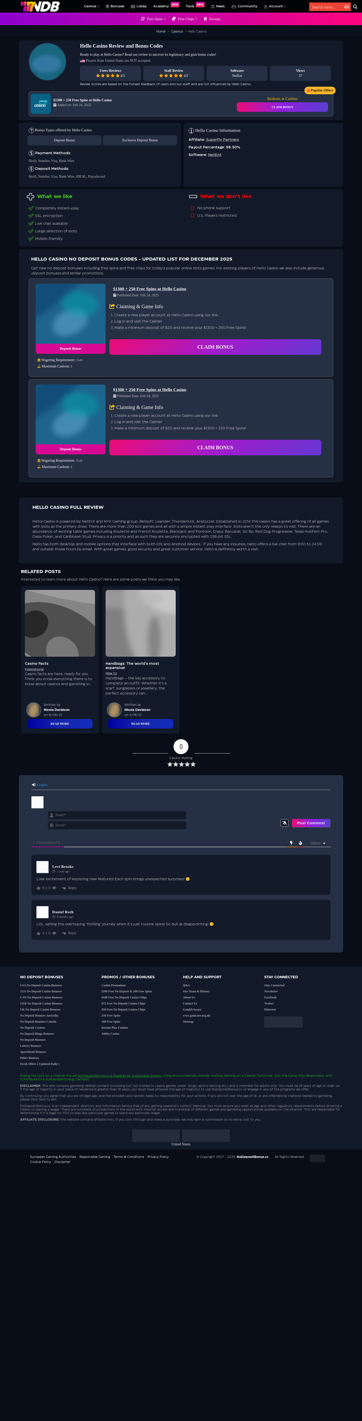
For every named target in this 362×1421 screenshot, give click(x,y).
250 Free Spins (111, 1015)
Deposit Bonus (64, 140)
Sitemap (188, 1021)
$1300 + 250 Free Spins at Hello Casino (82, 100)
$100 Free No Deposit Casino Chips (124, 997)
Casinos (91, 6)
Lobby (142, 6)
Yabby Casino (110, 1033)
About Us (189, 997)
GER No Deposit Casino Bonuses (41, 1003)
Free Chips (187, 19)
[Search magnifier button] (355, 7)
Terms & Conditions (129, 1156)
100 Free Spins (111, 1021)
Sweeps (215, 19)
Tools (195, 5)
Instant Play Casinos (115, 1027)
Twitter (269, 1003)
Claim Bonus (215, 347)
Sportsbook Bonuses (33, 1052)
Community (247, 6)
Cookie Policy (40, 1161)
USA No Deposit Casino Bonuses (41, 985)
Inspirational (34, 669)
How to (111, 673)
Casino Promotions (114, 985)
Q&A (186, 985)
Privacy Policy (158, 1156)
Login (39, 785)
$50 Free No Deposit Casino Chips (124, 1009)
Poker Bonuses (29, 1058)
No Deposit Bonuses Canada (38, 1021)
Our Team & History (196, 991)
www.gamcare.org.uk (196, 1015)
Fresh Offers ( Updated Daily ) (39, 1064)
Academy (166, 5)
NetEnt (237, 76)
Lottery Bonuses (30, 1046)
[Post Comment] (311, 823)
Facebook (270, 997)
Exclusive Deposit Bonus (140, 140)
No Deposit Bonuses (33, 1039)
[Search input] (327, 6)
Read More (60, 723)
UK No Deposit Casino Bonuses (40, 1009)
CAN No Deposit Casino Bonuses (41, 997)
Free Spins (156, 19)
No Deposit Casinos (32, 1027)
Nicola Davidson (57, 709)
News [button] (220, 6)
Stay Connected (274, 985)
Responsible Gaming (94, 1156)
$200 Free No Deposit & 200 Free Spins (127, 991)
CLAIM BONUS (282, 107)
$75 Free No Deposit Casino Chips (124, 1003)
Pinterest (270, 1009)
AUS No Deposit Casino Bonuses (41, 991)
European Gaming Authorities (53, 1156)
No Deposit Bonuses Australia (39, 1015)
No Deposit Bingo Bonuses (37, 1033)
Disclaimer (62, 1161)
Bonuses (117, 6)
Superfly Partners (222, 140)
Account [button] (277, 6)
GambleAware (192, 1009)
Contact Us (190, 1003)
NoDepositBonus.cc (93, 1075)
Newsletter (271, 991)
